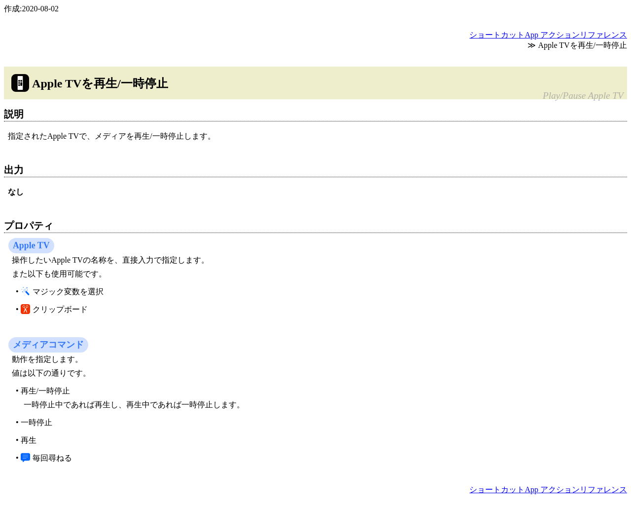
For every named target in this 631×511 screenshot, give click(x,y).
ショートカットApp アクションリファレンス (548, 35)
